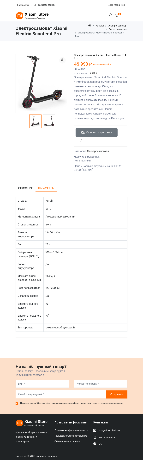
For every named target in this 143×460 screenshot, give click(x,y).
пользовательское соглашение (108, 403)
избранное (116, 5)
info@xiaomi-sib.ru (109, 430)
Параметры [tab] (46, 188)
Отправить (116, 394)
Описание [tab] (25, 188)
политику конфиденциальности (76, 403)
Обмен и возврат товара (67, 441)
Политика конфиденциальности (71, 430)
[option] (35, 121)
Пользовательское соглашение (70, 435)
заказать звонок (46, 4)
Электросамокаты (98, 151)
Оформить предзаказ (96, 132)
